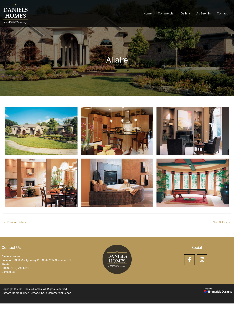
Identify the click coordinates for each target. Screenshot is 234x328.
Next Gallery (221, 222)
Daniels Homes (33, 289)
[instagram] (203, 260)
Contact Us (8, 272)
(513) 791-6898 (20, 268)
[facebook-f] (190, 260)
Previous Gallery (15, 222)
